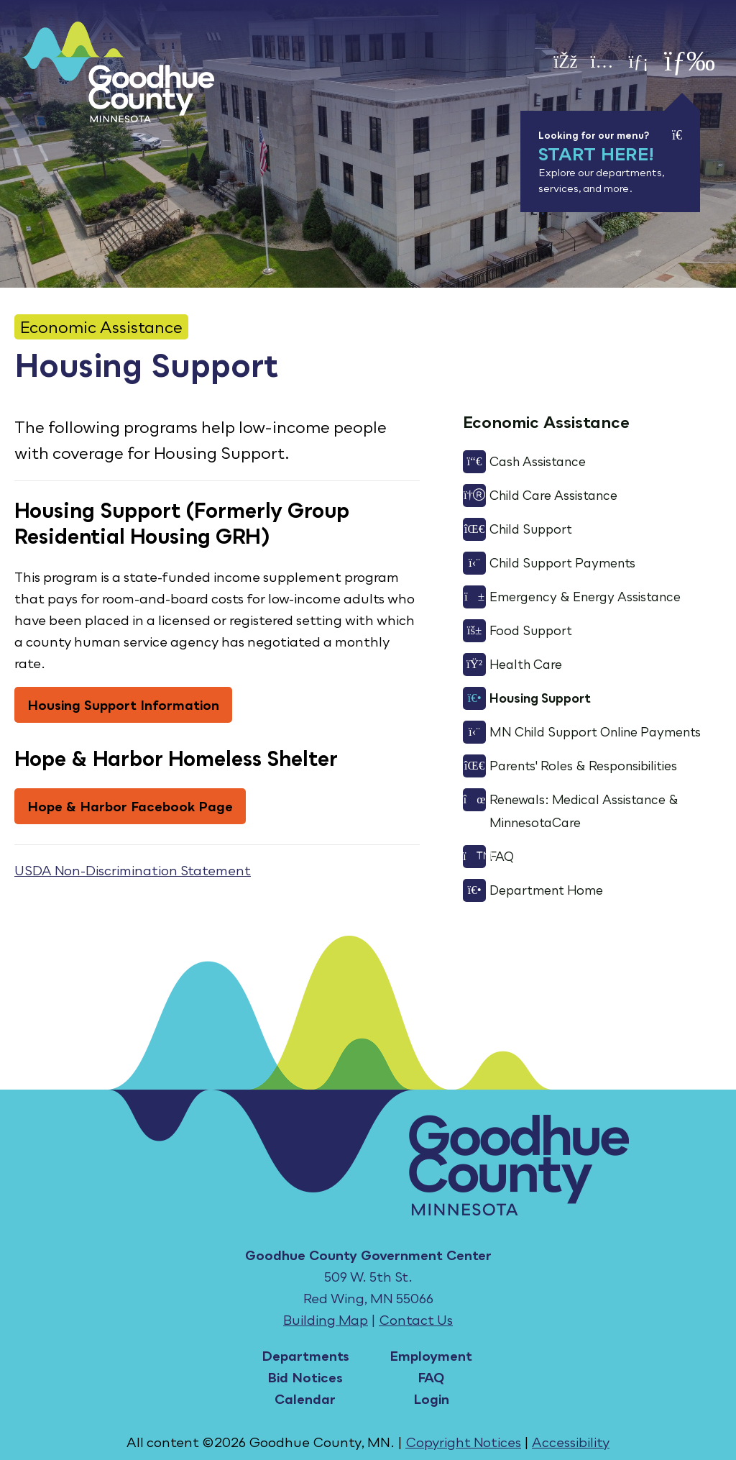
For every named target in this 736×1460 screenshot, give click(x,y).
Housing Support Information (123, 705)
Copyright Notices (463, 1442)
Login (431, 1399)
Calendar (305, 1399)
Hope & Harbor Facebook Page (130, 806)
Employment (431, 1356)
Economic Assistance (101, 327)
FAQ (431, 1377)
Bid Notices (305, 1377)
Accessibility (571, 1442)
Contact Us (416, 1320)
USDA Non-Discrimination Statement (132, 870)
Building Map (325, 1320)
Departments (305, 1356)
